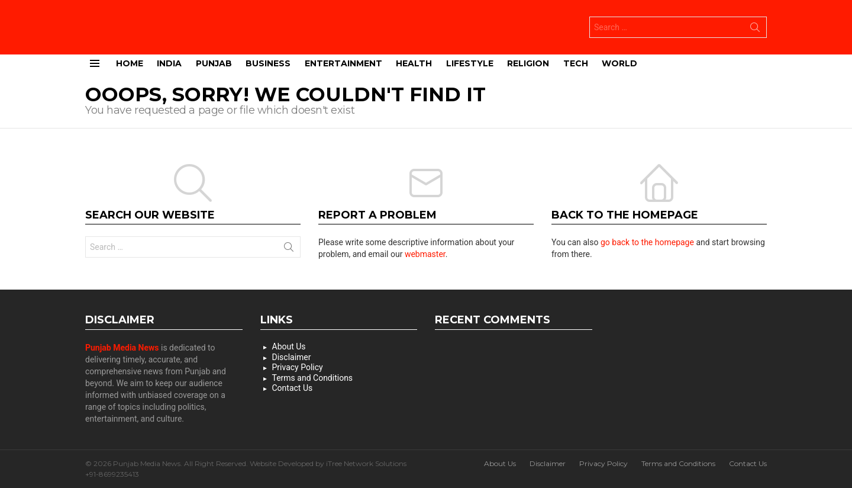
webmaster (425, 253)
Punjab (214, 62)
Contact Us (292, 387)
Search (755, 29)
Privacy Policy (297, 366)
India (169, 62)
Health (414, 62)
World (619, 62)
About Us (289, 346)
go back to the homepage (647, 241)
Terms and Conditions (312, 377)
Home (129, 62)
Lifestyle (469, 62)
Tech (575, 62)
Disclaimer (291, 356)
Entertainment (343, 62)
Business (268, 62)
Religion (528, 62)
